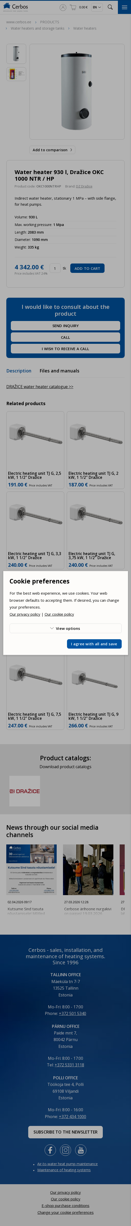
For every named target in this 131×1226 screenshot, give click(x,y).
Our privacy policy (25, 614)
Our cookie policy (59, 614)
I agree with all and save (94, 643)
